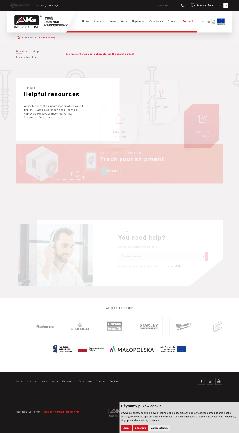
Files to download (26, 56)
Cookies (114, 381)
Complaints (156, 21)
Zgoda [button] (126, 428)
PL (220, 5)
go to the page (51, 5)
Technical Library (46, 37)
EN (226, 5)
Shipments (138, 21)
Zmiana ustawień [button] (159, 428)
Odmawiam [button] (140, 428)
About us (99, 21)
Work (124, 21)
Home (85, 21)
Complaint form (205, 5)
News (112, 21)
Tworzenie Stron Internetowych (61, 411)
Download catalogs (27, 51)
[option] (46, 326)
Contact (173, 21)
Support (188, 21)
